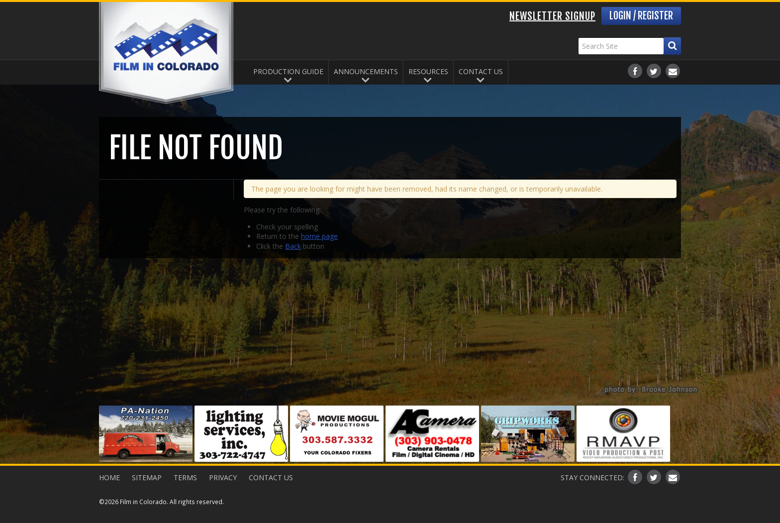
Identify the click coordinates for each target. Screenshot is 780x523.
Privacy (223, 477)
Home (109, 477)
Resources (428, 71)
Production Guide (288, 71)
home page (319, 236)
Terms (185, 477)
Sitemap (147, 477)
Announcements (366, 71)
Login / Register (641, 15)
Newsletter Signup (552, 16)
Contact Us (481, 71)
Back (293, 246)
